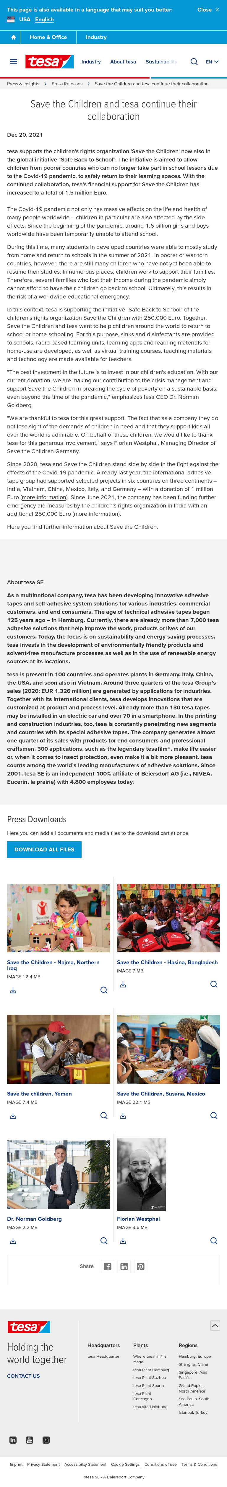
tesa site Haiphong (150, 1406)
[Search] (194, 61)
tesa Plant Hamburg (151, 1369)
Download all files (44, 849)
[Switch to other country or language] (213, 62)
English (44, 19)
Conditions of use (161, 1464)
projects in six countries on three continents (156, 480)
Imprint (16, 1464)
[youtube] (29, 1442)
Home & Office (48, 37)
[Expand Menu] (13, 61)
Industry (96, 37)
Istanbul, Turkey (193, 1412)
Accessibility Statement (85, 1464)
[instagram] (46, 1442)
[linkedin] (13, 1442)
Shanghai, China (193, 1364)
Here (13, 526)
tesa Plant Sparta (148, 1385)
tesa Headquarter (103, 1356)
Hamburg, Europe (195, 1356)
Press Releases (67, 83)
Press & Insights (23, 83)
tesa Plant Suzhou (149, 1377)
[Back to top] (215, 1325)
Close (208, 9)
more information (44, 497)
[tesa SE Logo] (49, 61)
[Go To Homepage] (13, 37)
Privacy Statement (43, 1464)
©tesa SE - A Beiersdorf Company (114, 1477)
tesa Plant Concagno (142, 1396)
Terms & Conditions (199, 1464)
